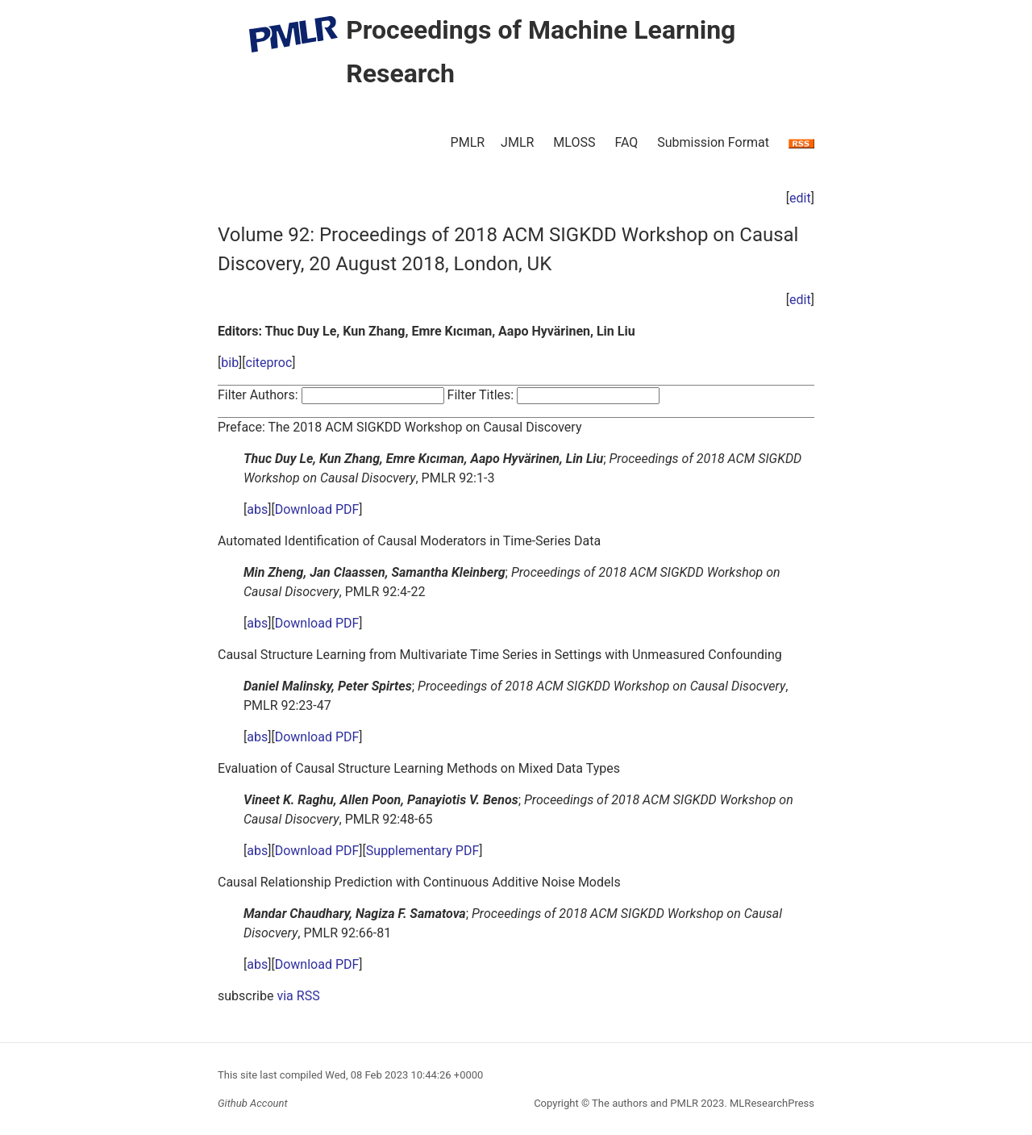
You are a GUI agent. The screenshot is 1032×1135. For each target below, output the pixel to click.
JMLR (517, 142)
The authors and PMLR (645, 1103)
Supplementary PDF (423, 850)
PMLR (468, 142)
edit (800, 198)
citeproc (269, 362)
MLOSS (574, 142)
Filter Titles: (480, 395)
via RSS (298, 996)
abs (257, 509)
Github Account (253, 1103)
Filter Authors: (258, 395)
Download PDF (317, 509)
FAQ (626, 142)
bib (230, 362)
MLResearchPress (770, 1103)
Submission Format (713, 142)
